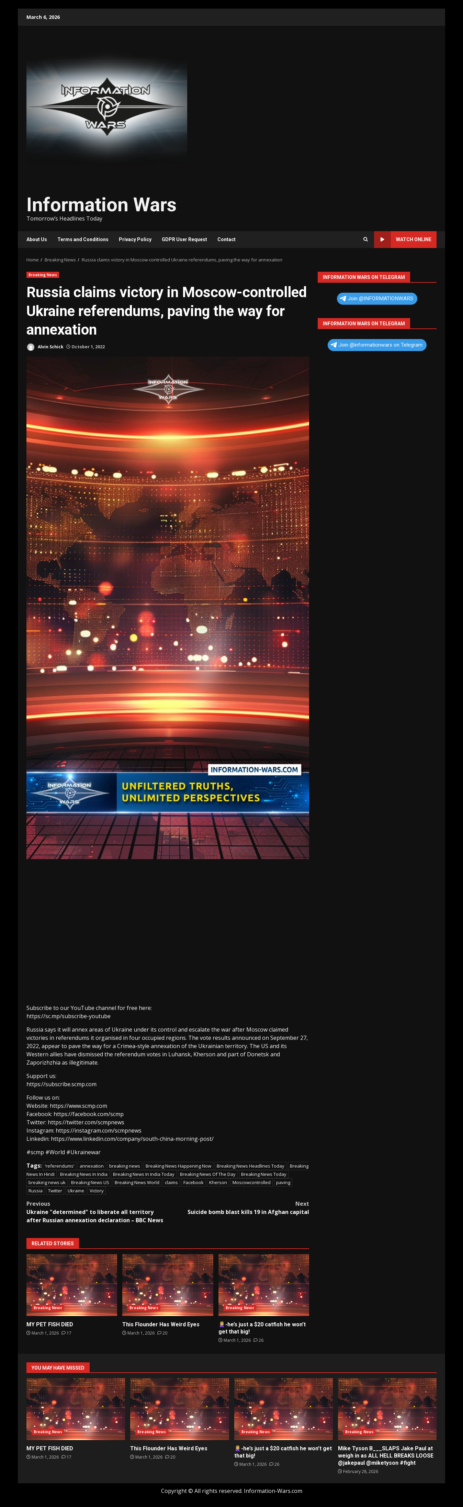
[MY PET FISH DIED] (66, 1333)
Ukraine (76, 1191)
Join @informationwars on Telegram (376, 345)
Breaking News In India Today (143, 1174)
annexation (92, 1166)
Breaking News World (137, 1182)
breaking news (124, 1166)
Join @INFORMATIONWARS (376, 298)
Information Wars (101, 204)
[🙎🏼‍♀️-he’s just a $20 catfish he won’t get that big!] (258, 1340)
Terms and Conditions (83, 239)
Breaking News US (90, 1182)
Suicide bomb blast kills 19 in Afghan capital (238, 1208)
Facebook (193, 1182)
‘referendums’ (59, 1166)
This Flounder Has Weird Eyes (167, 1285)
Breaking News (43, 274)
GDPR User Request (184, 239)
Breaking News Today (263, 1174)
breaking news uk (47, 1182)
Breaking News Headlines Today (250, 1166)
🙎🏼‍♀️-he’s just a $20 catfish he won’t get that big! (263, 1285)
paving (283, 1182)
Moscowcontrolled (252, 1182)
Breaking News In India (84, 1174)
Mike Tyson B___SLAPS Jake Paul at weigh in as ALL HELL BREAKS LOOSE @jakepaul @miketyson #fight (387, 1409)
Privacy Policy (135, 239)
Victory (97, 1191)
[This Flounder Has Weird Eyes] (162, 1333)
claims (171, 1182)
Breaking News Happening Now (178, 1166)
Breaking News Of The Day (208, 1174)
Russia (36, 1191)
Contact (226, 239)
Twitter (55, 1191)
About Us (36, 239)
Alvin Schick (45, 347)
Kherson (218, 1182)
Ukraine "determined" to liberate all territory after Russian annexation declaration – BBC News (97, 1212)
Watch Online (402, 239)
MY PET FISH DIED (71, 1285)
